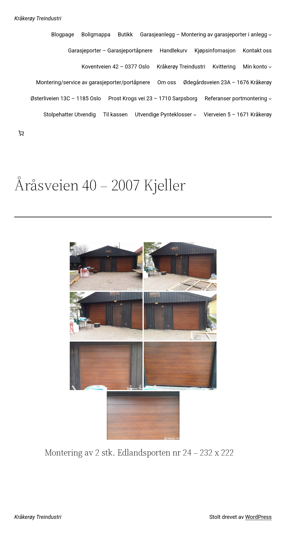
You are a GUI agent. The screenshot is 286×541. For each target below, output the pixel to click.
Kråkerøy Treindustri (37, 18)
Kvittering (224, 66)
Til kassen (115, 114)
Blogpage (62, 34)
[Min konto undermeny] (270, 66)
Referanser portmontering (236, 98)
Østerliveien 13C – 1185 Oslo (66, 98)
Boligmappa (95, 34)
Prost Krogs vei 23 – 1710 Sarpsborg (152, 98)
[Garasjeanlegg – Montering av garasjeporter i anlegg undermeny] (270, 34)
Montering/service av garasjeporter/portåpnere (93, 82)
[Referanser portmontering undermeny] (270, 98)
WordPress (258, 517)
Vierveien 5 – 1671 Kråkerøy (238, 114)
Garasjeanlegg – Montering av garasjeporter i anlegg (203, 34)
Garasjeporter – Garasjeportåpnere (110, 50)
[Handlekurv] (21, 133)
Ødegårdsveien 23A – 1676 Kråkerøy (227, 82)
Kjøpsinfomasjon (214, 50)
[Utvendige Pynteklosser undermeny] (195, 114)
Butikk (125, 34)
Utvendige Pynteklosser (163, 114)
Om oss (166, 82)
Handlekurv (173, 50)
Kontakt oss (257, 50)
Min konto (255, 66)
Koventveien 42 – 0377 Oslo (116, 66)
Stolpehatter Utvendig (69, 114)
